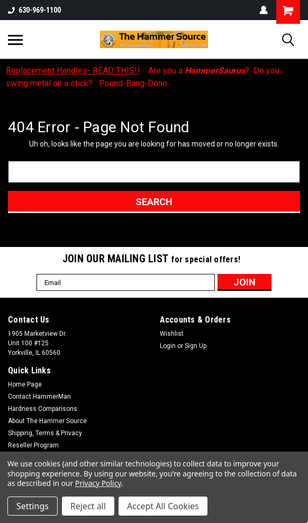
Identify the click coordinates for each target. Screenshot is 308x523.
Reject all (88, 506)
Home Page (25, 384)
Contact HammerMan (39, 396)
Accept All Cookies (163, 506)
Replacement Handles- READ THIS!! (73, 71)
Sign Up (195, 346)
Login (168, 346)
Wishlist (172, 333)
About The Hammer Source (47, 421)
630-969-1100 (34, 10)
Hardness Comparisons (42, 408)
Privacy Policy (98, 483)
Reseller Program (33, 445)
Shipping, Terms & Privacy (45, 433)
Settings (32, 506)
